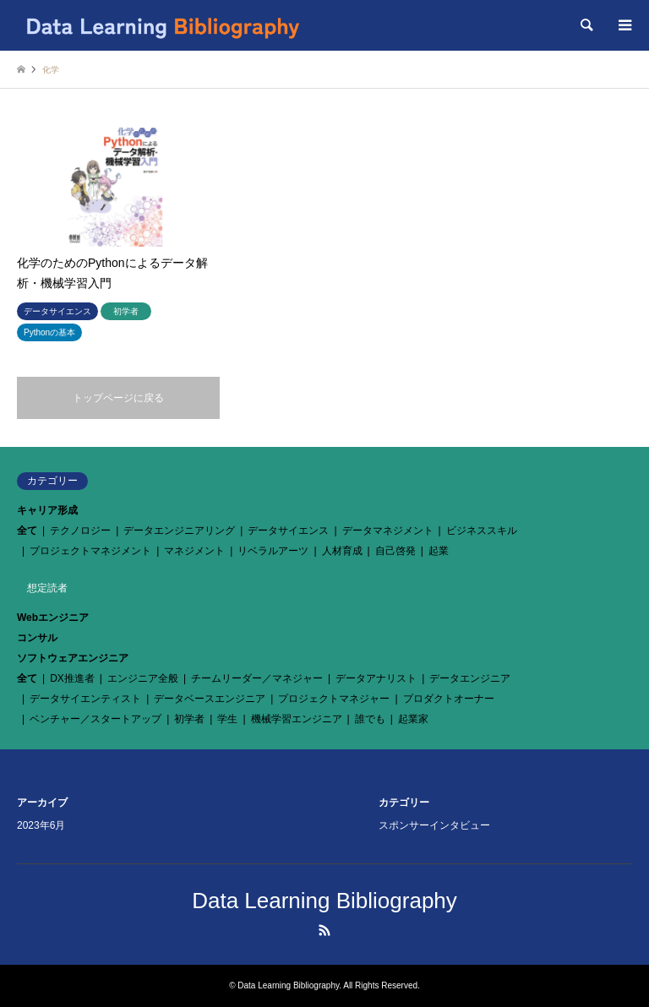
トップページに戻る (118, 398)
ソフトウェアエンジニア (72, 658)
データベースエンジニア (209, 699)
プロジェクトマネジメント (90, 551)
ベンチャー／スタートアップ (95, 719)
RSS (324, 930)
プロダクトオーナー (448, 699)
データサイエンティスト (85, 699)
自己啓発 (395, 551)
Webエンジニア (53, 617)
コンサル (37, 638)
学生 (227, 719)
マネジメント (194, 551)
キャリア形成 (47, 510)
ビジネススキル (481, 530)
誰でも (370, 719)
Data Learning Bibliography (324, 900)
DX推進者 (72, 678)
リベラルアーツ (272, 551)
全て (27, 530)
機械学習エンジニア (296, 719)
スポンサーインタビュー (434, 825)
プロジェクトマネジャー (334, 699)
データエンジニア (469, 678)
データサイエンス (288, 530)
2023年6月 (41, 825)
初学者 (189, 719)
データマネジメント (388, 530)
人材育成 (342, 551)
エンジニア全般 (142, 678)
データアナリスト (376, 678)
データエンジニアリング (179, 530)
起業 (438, 551)
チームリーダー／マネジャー (257, 678)
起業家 (413, 719)
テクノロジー (80, 530)
